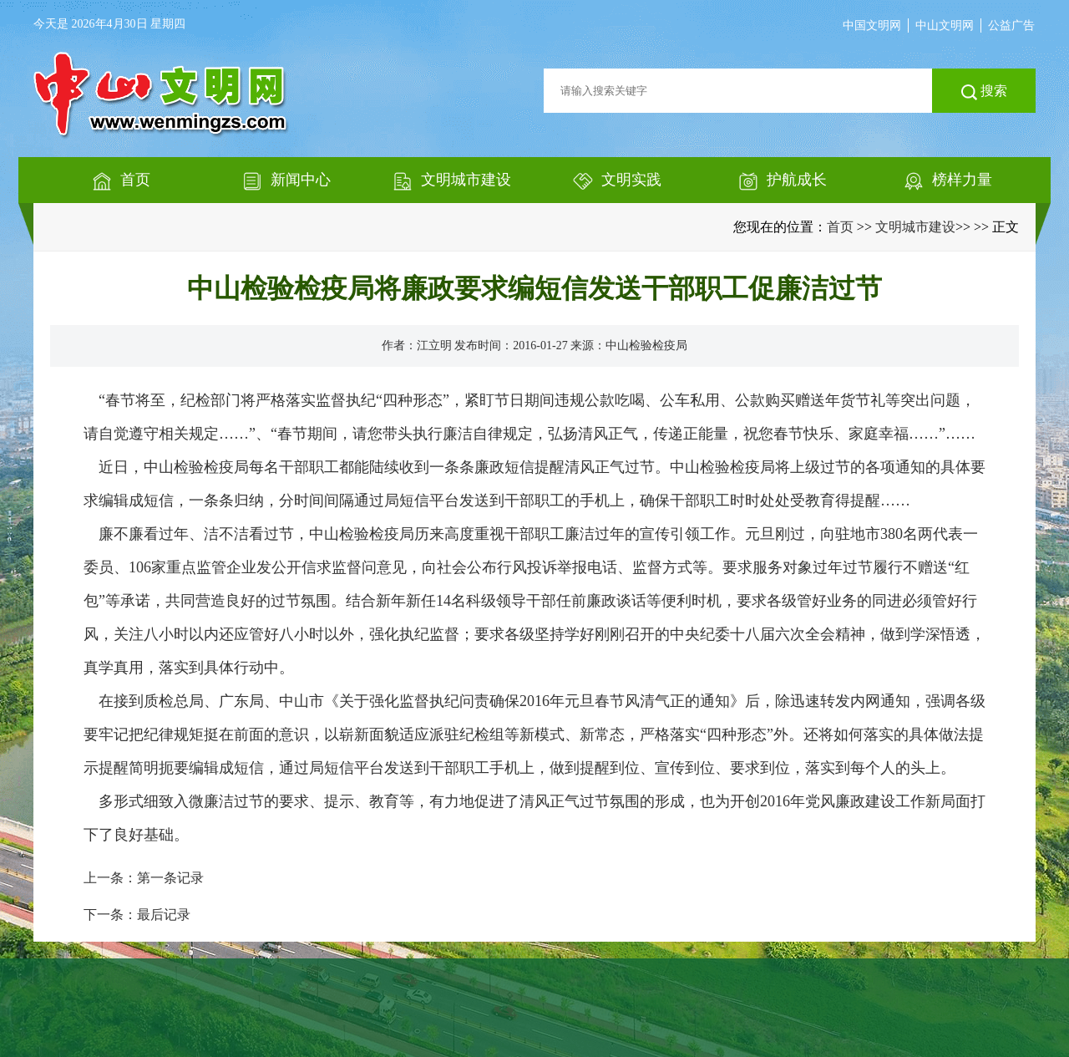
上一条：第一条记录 (144, 878)
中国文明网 (872, 25)
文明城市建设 (915, 227)
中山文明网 (944, 25)
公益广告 (1011, 25)
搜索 (984, 92)
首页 (840, 227)
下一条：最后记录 (137, 914)
